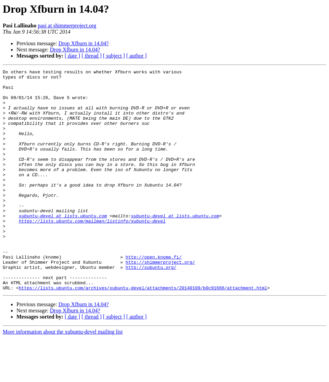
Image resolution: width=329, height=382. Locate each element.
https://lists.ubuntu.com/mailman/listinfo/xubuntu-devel (92, 252)
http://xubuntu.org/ (151, 307)
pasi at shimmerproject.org (67, 25)
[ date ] (72, 56)
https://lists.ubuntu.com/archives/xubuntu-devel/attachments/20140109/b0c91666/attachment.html (143, 332)
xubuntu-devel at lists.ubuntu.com (63, 245)
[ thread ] (91, 56)
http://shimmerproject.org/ (160, 301)
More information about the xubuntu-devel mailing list (63, 376)
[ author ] (136, 56)
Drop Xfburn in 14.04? (84, 43)
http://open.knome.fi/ (154, 295)
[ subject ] (114, 56)
